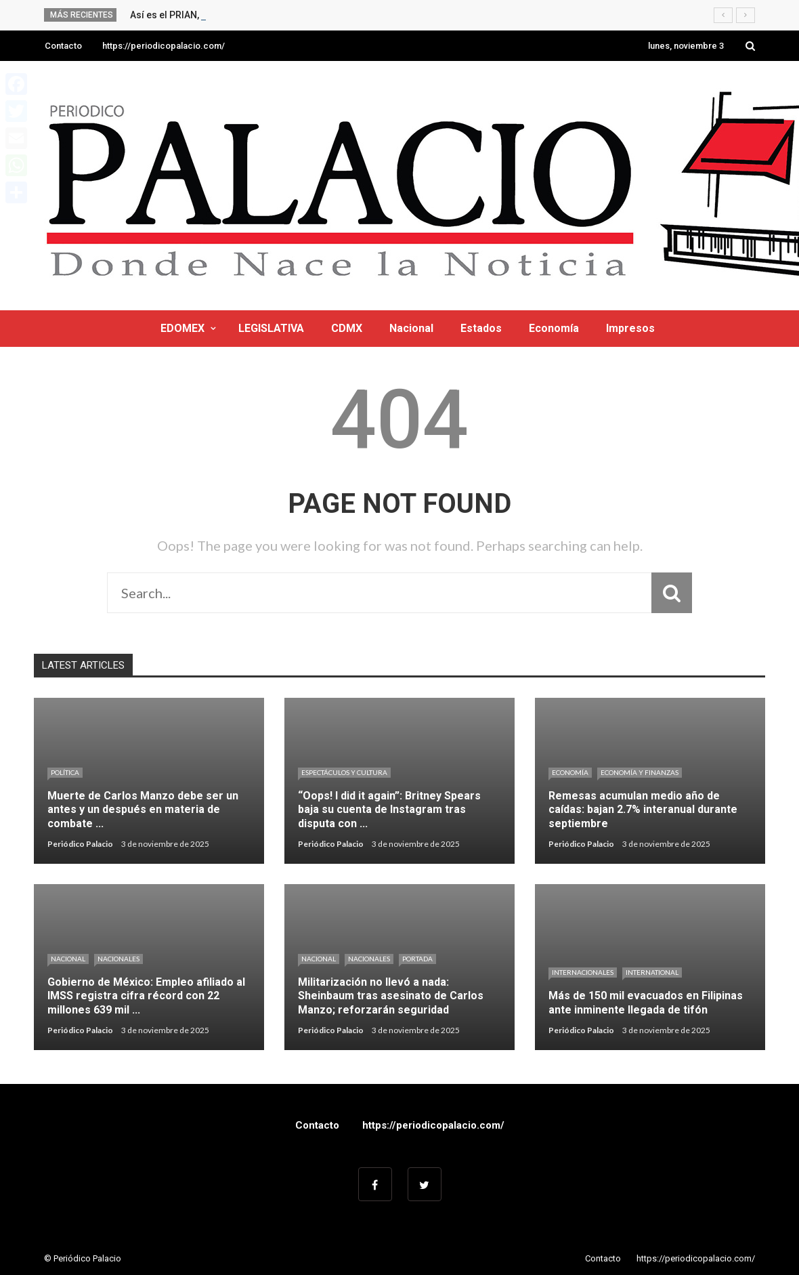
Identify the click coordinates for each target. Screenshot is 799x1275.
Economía (554, 328)
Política (65, 772)
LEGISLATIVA (271, 328)
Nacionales (118, 959)
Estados (481, 328)
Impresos (630, 328)
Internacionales (582, 972)
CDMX (346, 328)
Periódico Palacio (80, 844)
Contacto (63, 46)
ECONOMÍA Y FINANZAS (639, 772)
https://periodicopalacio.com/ (163, 46)
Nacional (411, 328)
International (652, 972)
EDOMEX (182, 328)
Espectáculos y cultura (344, 772)
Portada (417, 959)
